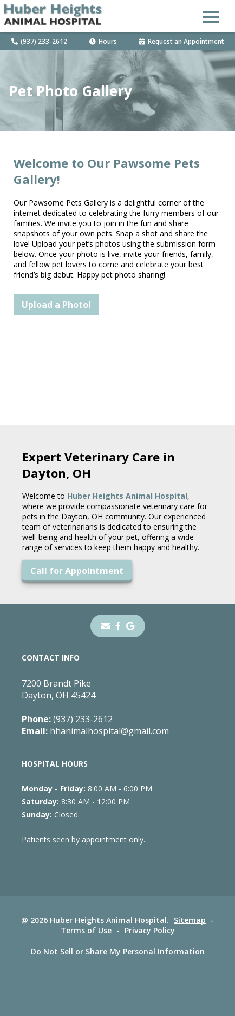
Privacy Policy (150, 930)
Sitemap (190, 920)
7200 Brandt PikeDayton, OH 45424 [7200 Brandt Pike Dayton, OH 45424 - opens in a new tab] (58, 689)
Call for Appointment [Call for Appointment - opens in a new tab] (76, 571)
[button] (211, 16)
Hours (103, 41)
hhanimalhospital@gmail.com (95, 731)
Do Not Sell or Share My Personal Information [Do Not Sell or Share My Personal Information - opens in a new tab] (118, 951)
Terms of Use (86, 930)
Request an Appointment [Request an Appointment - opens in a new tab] (181, 41)
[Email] (105, 626)
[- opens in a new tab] (118, 626)
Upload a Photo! (56, 305)
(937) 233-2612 (39, 41)
